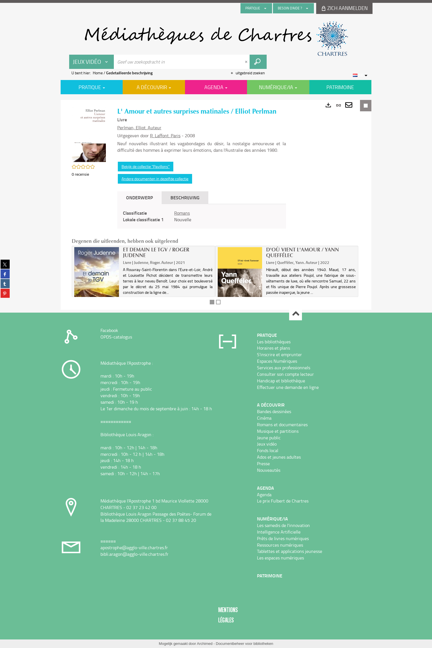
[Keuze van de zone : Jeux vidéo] (91, 62)
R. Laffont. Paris (165, 135)
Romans (182, 213)
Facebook (109, 330)
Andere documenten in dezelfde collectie (155, 178)
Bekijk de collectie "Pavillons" (146, 166)
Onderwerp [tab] (139, 197)
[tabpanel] (201, 216)
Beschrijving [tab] (184, 197)
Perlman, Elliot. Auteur (139, 127)
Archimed (205, 643)
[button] (89, 134)
